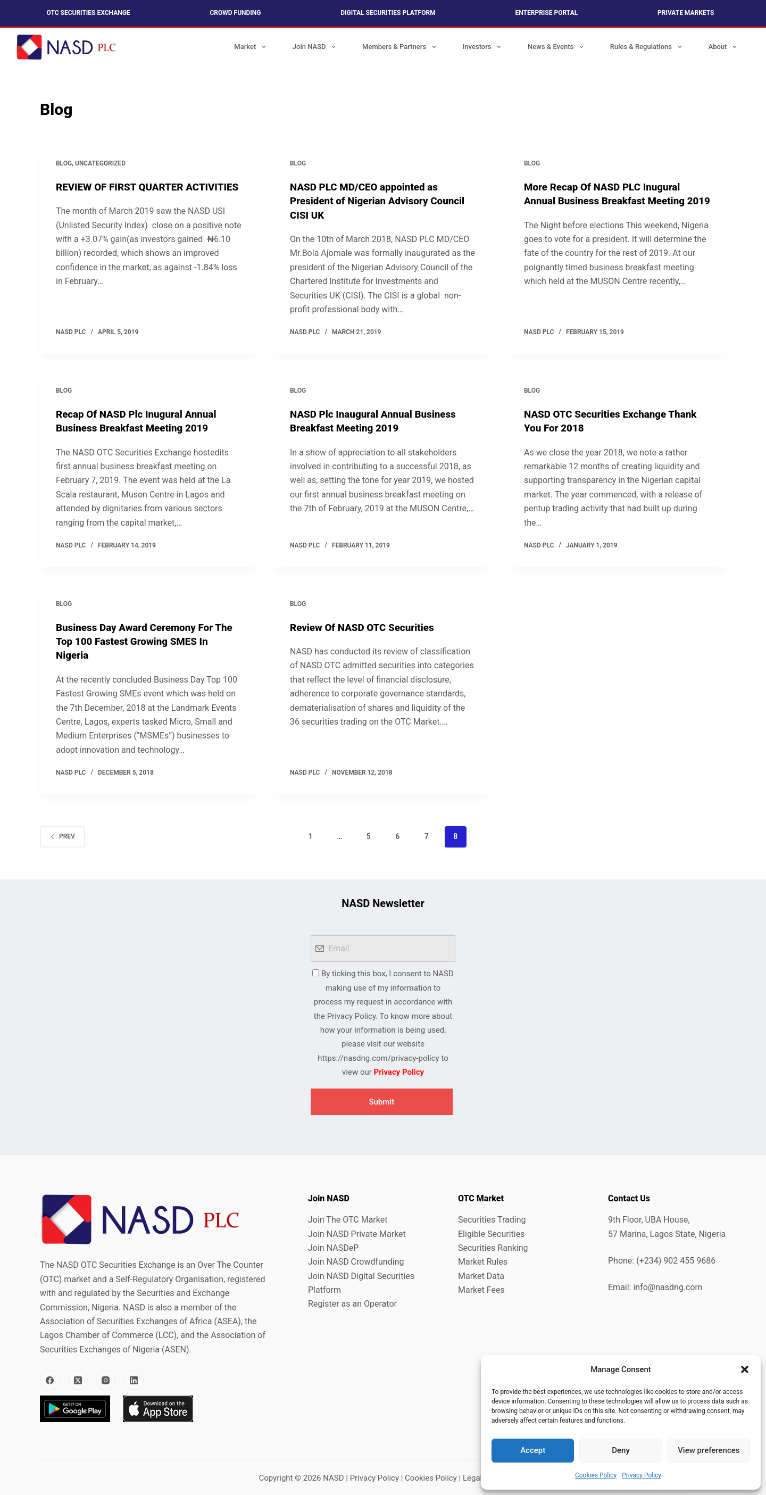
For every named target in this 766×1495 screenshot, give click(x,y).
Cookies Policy (596, 1475)
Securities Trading (492, 1218)
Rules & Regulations (648, 46)
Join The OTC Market (347, 1218)
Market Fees (481, 1288)
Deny (621, 1450)
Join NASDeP (333, 1246)
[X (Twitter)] (78, 1378)
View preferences (708, 1450)
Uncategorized (100, 163)
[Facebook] (50, 1378)
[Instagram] (106, 1378)
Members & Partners (401, 46)
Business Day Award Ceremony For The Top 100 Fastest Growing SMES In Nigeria (147, 640)
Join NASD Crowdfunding (356, 1260)
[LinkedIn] (134, 1378)
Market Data (481, 1274)
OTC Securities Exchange (88, 12)
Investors (484, 46)
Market (252, 46)
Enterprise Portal (546, 12)
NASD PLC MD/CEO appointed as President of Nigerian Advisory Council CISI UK (383, 200)
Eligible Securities (491, 1232)
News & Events (558, 46)
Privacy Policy (641, 1475)
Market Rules (482, 1260)
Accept (532, 1450)
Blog (64, 163)
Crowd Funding (235, 12)
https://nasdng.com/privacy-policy (378, 1056)
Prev (62, 834)
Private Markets (685, 12)
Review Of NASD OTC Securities (366, 626)
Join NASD (316, 46)
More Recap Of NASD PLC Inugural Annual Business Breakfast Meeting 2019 (609, 200)
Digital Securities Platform (387, 12)
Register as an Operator (352, 1302)
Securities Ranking (493, 1246)
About (725, 46)
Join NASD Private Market (357, 1232)
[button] (744, 1369)
